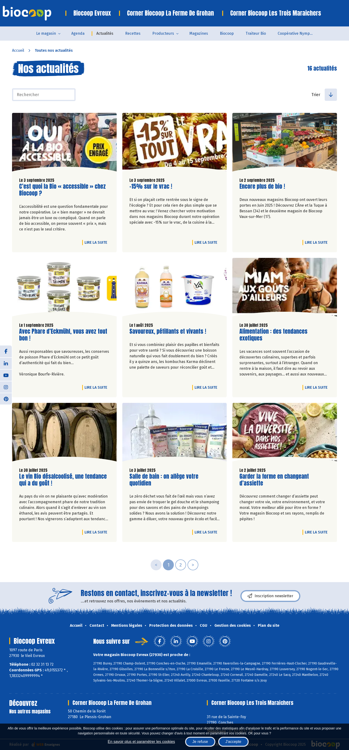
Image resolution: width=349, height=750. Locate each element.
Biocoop (227, 33)
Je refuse (200, 742)
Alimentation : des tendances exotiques (273, 335)
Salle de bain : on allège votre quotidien (163, 480)
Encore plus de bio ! (262, 186)
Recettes (132, 33)
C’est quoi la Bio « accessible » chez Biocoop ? (62, 190)
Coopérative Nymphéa (297, 33)
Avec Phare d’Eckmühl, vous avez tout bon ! (63, 335)
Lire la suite (97, 242)
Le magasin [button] (46, 33)
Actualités (104, 33)
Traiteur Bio (256, 33)
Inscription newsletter (270, 596)
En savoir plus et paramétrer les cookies (141, 742)
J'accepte (233, 742)
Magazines (198, 33)
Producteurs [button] (163, 33)
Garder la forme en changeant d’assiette (274, 480)
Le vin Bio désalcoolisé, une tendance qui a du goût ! (63, 480)
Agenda (78, 33)
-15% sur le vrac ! (150, 186)
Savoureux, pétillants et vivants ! (167, 331)
